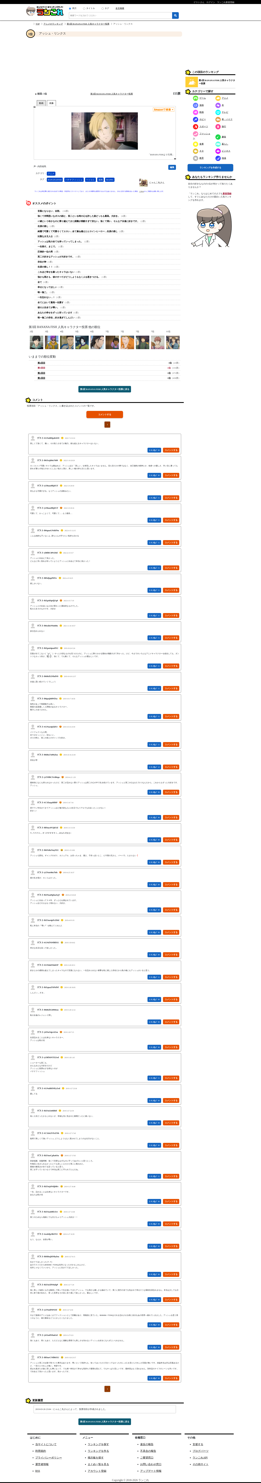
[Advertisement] (104, 64)
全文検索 (120, 8)
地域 (220, 158)
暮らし (221, 144)
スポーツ (200, 126)
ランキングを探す (98, 1444)
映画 (198, 112)
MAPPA (110, 179)
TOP (38, 24)
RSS (37, 1471)
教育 (198, 158)
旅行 (220, 126)
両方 (74, 8)
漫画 (100, 179)
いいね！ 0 (154, 450)
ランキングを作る (98, 1451)
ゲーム (199, 98)
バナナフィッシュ (74, 179)
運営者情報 (42, 1464)
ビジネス (223, 151)
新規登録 (227, 193)
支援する (198, 1444)
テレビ (221, 112)
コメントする (104, 414)
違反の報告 (146, 1444)
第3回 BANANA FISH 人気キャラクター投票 (88, 24)
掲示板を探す (96, 1457)
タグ (107, 8)
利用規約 (40, 1451)
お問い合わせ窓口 (150, 1464)
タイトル (90, 8)
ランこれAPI (200, 1457)
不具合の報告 (148, 1451)
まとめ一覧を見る (98, 1464)
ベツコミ (90, 179)
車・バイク (224, 119)
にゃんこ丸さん (156, 182)
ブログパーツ (201, 1451)
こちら (141, 191)
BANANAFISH (55, 179)
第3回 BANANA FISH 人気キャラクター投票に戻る (105, 389)
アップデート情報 (150, 1471)
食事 (198, 144)
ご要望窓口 (146, 1457)
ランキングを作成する (210, 167)
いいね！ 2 (154, 767)
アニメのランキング (53, 24)
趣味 (220, 137)
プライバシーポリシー (48, 1457)
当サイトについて (46, 1444)
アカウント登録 (97, 1471)
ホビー (199, 119)
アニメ (51, 173)
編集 (172, 167)
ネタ (198, 151)
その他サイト (201, 1464)
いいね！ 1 (154, 497)
